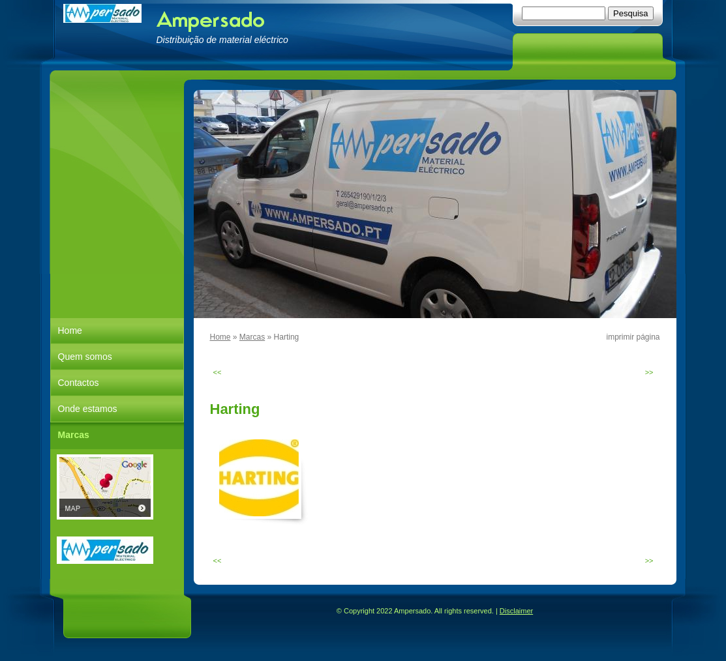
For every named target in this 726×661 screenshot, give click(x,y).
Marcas (252, 337)
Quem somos (85, 356)
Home (220, 337)
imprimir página (632, 337)
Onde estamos (87, 409)
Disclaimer (516, 611)
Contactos (78, 382)
